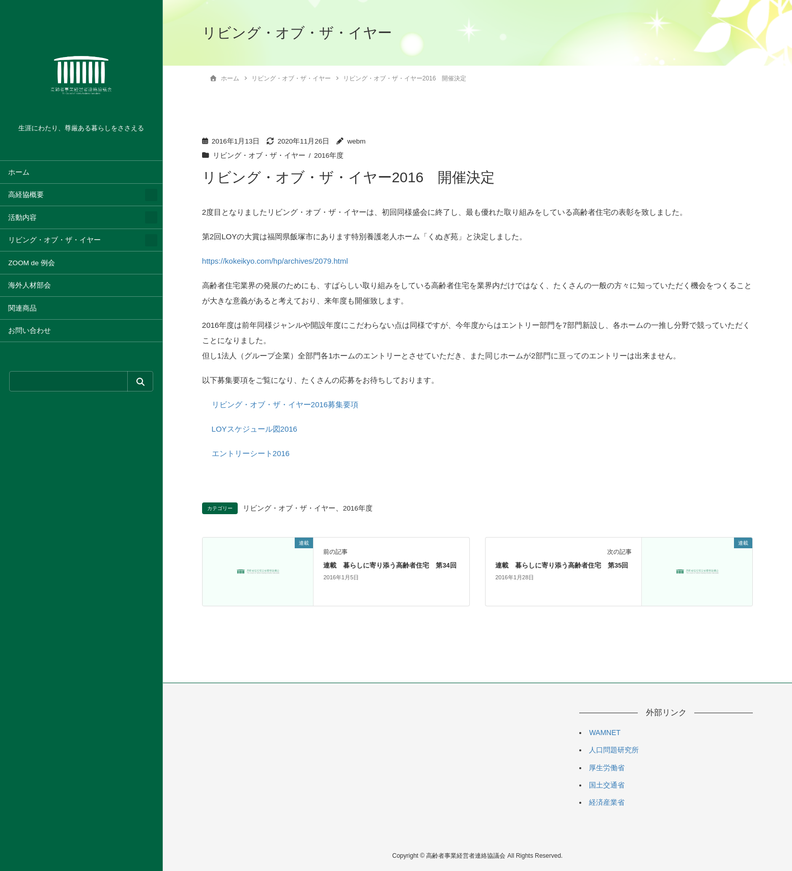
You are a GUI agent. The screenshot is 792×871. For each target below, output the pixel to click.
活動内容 (22, 217)
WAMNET (604, 732)
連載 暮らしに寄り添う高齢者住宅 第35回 (561, 565)
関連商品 (22, 308)
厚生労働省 (607, 768)
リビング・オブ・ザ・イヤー (54, 240)
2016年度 (329, 155)
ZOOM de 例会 (31, 263)
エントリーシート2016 (251, 453)
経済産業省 (607, 802)
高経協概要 (26, 195)
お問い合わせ (29, 330)
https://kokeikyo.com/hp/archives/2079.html (275, 261)
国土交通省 (607, 785)
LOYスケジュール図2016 (254, 429)
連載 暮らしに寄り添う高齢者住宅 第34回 (389, 565)
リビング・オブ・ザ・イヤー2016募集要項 (285, 404)
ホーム (19, 172)
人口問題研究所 (614, 750)
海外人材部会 (29, 285)
